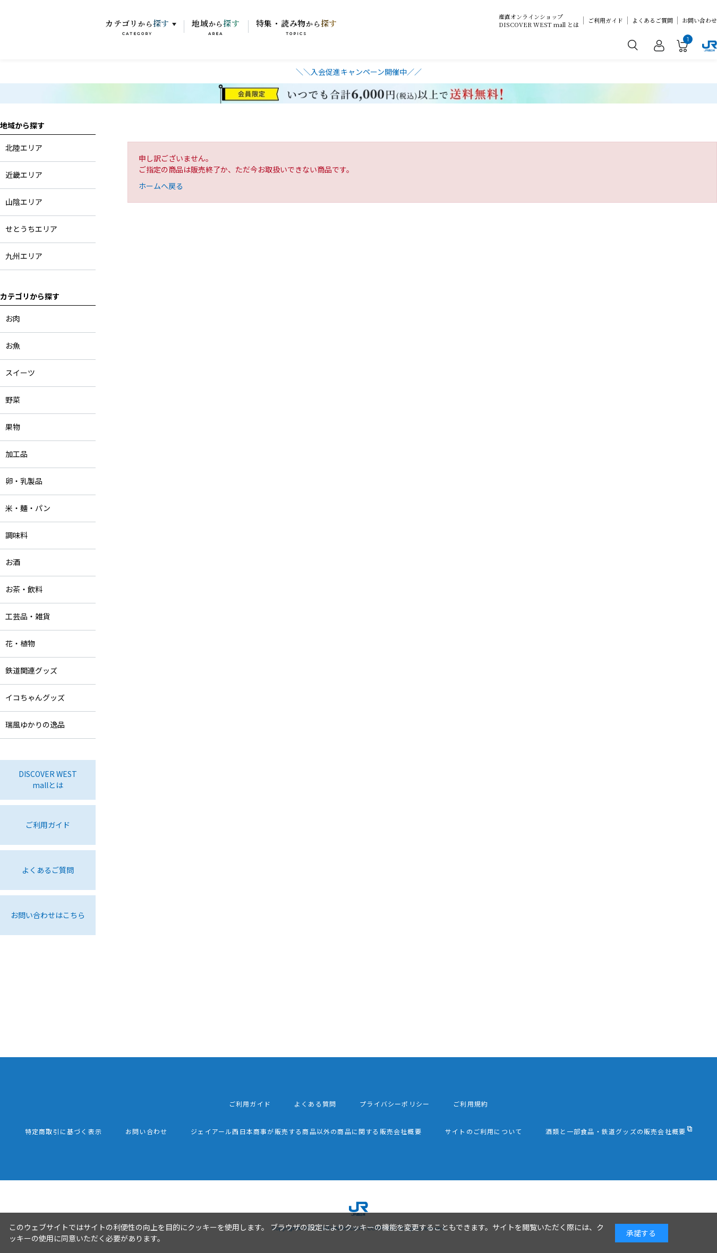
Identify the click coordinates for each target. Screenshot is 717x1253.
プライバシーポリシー (395, 1104)
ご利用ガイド (605, 20)
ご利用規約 (470, 1104)
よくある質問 (315, 1104)
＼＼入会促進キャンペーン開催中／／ (359, 71)
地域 (216, 27)
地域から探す (22, 125)
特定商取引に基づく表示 (63, 1131)
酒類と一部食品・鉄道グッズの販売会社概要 (615, 1131)
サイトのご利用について (483, 1131)
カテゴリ (137, 27)
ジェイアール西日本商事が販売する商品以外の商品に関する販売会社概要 (306, 1131)
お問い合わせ (699, 20)
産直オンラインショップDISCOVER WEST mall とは (539, 21)
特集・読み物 (297, 27)
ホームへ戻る (161, 185)
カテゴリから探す (29, 296)
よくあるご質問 (652, 20)
